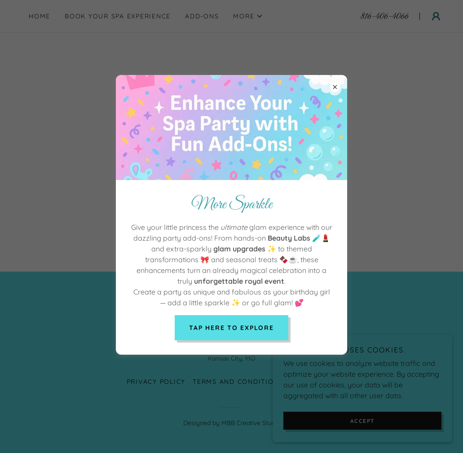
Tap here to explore (231, 328)
